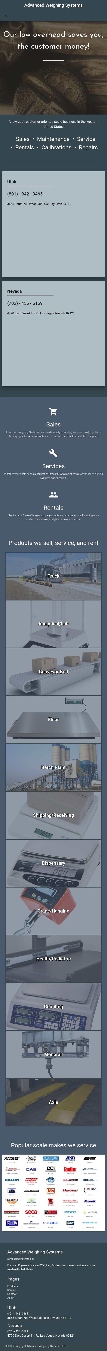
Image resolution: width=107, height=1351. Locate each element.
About (10, 1297)
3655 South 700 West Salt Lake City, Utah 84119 (39, 204)
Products (12, 1286)
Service (11, 1290)
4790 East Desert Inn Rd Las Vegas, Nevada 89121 (41, 313)
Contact (12, 1294)
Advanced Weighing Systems (53, 5)
